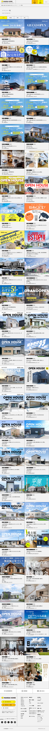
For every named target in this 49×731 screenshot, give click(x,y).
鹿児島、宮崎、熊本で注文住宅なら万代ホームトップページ (9, 5)
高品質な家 (22, 700)
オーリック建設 (39, 717)
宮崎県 (22, 716)
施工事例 (22, 713)
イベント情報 (31, 705)
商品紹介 (30, 697)
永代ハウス (39, 721)
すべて (3, 17)
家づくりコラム (32, 716)
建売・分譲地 (31, 699)
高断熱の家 (22, 704)
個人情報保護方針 (6, 728)
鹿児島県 (22, 715)
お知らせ (39, 705)
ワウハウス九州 (39, 720)
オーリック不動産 (40, 718)
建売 (29, 701)
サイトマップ (11, 728)
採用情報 (38, 700)
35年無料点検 (23, 705)
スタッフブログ (40, 703)
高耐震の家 (22, 703)
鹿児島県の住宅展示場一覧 (33, 710)
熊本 (24, 17)
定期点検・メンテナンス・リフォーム (41, 711)
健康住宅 (22, 698)
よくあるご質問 (24, 711)
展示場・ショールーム (32, 709)
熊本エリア (12, 712)
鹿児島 (11, 17)
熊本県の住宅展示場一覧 (32, 712)
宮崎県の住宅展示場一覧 (32, 713)
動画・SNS (39, 708)
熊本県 (22, 718)
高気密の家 (22, 701)
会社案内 (39, 697)
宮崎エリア (8, 712)
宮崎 (17, 17)
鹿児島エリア (4, 712)
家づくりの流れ (24, 708)
